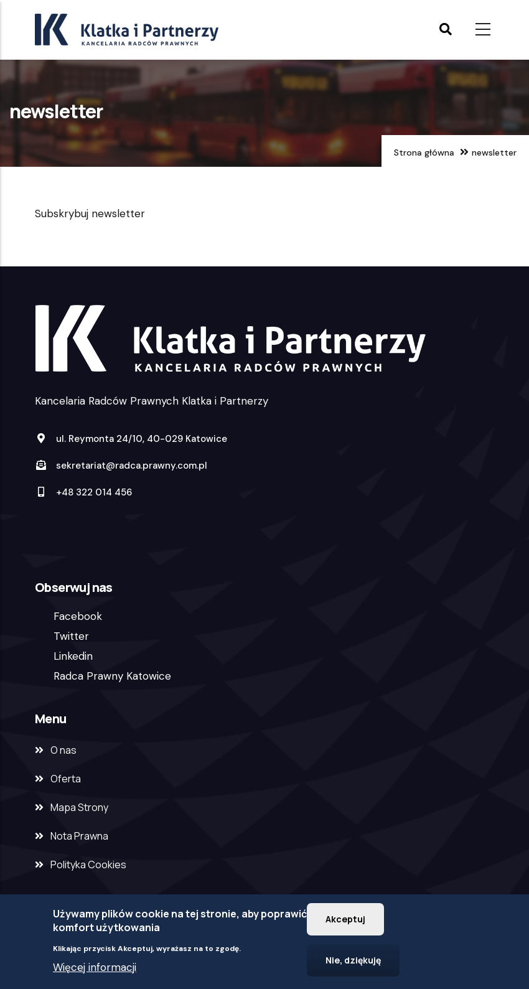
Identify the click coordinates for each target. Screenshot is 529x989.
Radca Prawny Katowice (112, 676)
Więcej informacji (94, 970)
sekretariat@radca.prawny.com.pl (121, 465)
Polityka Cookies (88, 864)
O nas (63, 750)
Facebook (78, 616)
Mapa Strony (79, 807)
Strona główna (424, 152)
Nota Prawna (79, 836)
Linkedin (73, 656)
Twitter (71, 636)
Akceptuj (345, 922)
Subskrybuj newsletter (90, 213)
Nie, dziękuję (353, 963)
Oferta (65, 778)
